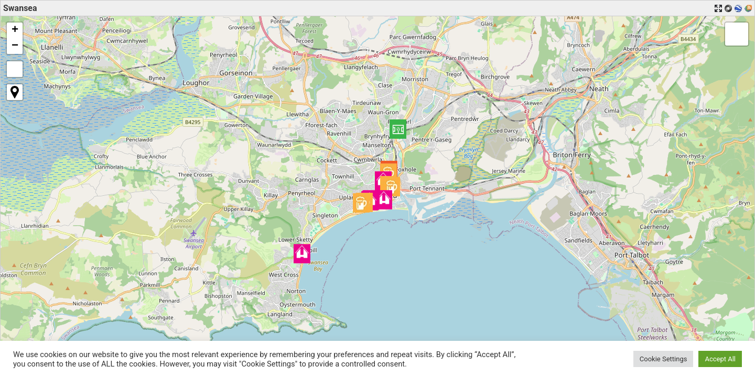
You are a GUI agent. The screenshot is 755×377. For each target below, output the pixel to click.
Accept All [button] (720, 359)
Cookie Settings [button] (663, 359)
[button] (398, 129)
